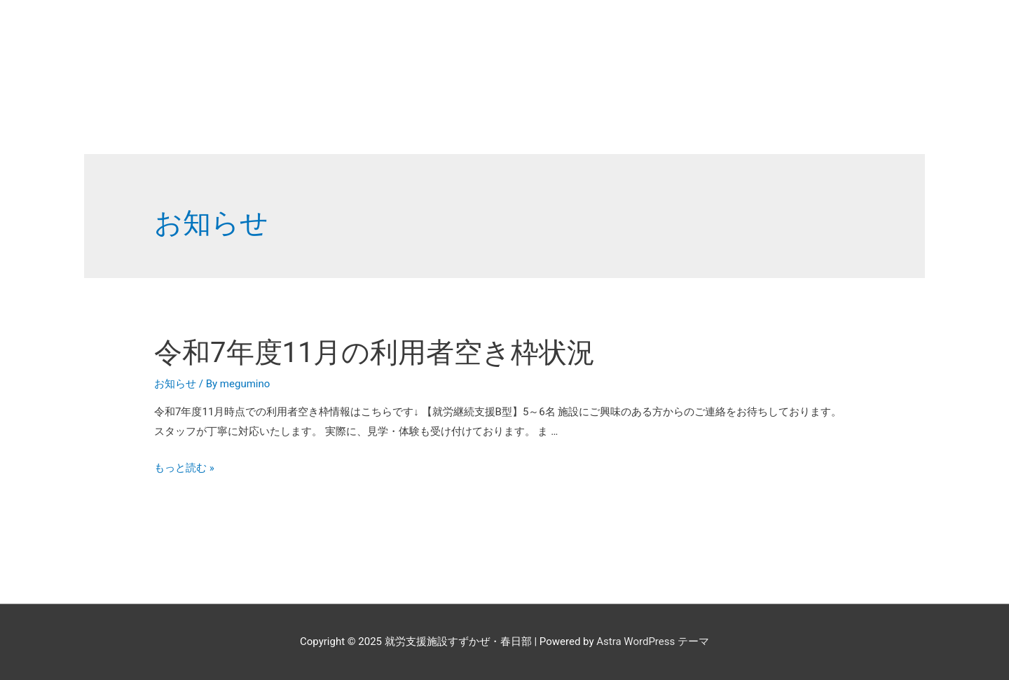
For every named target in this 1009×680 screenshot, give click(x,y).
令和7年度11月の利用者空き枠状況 (374, 352)
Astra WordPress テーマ (652, 641)
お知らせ (175, 383)
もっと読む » (184, 468)
